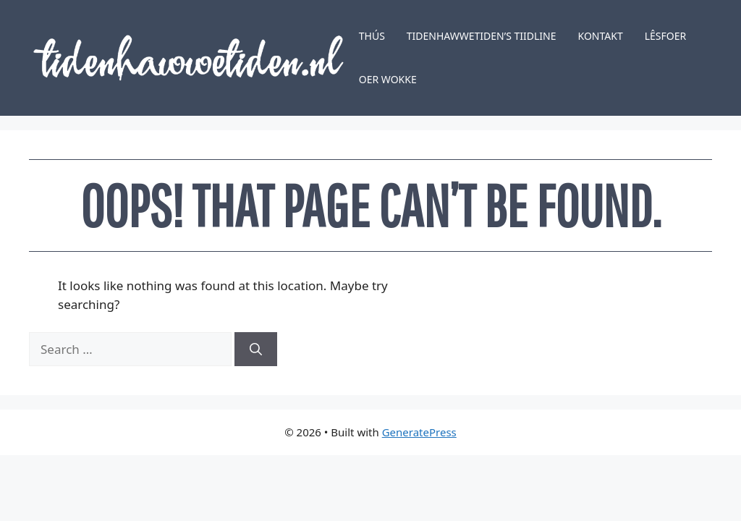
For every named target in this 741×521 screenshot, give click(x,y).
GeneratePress (419, 432)
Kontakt (600, 36)
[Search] (255, 349)
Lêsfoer (666, 36)
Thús (372, 36)
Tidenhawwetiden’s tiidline (481, 36)
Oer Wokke (388, 79)
